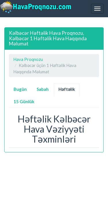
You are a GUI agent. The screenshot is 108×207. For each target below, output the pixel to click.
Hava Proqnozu (28, 59)
